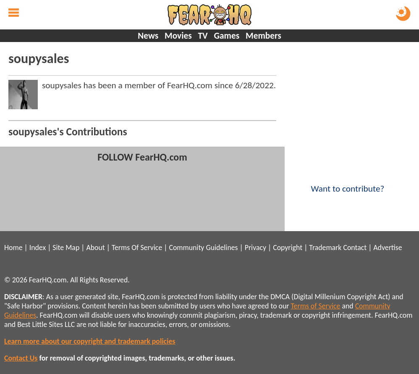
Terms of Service (315, 306)
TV (202, 35)
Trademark (325, 247)
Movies (178, 35)
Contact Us (20, 358)
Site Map (65, 247)
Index (37, 247)
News (148, 35)
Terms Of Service (137, 247)
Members (263, 35)
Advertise (387, 247)
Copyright (287, 247)
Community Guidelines (203, 247)
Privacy (255, 247)
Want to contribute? (348, 183)
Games (226, 35)
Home (13, 247)
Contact (355, 247)
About (95, 247)
